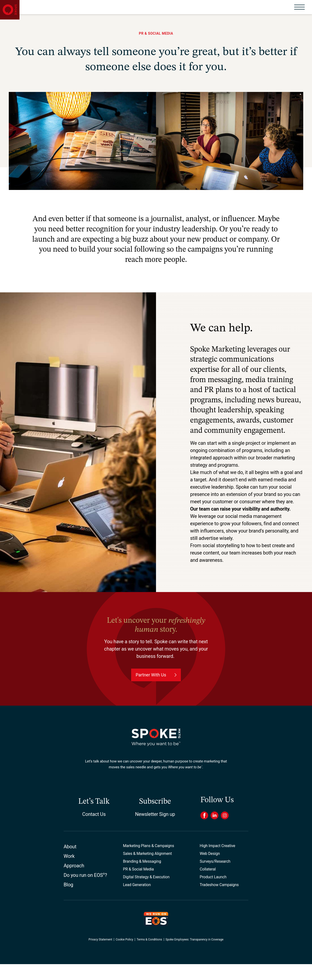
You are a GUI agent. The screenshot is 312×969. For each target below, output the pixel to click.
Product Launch (213, 882)
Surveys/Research (215, 866)
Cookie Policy (124, 944)
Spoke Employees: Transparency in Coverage (195, 944)
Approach (74, 870)
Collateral (208, 874)
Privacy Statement (100, 944)
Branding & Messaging (142, 866)
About (70, 851)
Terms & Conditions (149, 944)
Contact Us (94, 819)
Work (69, 861)
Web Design (210, 858)
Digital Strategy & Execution (146, 882)
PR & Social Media (138, 874)
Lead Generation (137, 889)
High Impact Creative (217, 850)
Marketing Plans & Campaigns (148, 850)
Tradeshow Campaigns (219, 889)
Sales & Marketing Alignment (147, 858)
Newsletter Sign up (155, 819)
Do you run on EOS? (85, 880)
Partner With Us (151, 679)
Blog (68, 889)
